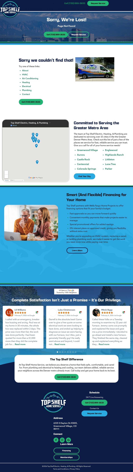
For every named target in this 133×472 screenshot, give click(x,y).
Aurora (81, 154)
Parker (108, 168)
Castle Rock (83, 159)
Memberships (66, 457)
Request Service (98, 3)
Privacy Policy (75, 469)
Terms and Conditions (61, 469)
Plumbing (74, 8)
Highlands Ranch (114, 154)
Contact (103, 8)
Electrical (61, 8)
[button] (57, 351)
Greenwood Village (87, 150)
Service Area (89, 8)
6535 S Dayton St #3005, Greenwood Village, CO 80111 (66, 425)
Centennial (83, 164)
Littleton (110, 159)
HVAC (18, 8)
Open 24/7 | (68, 3)
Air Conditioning (33, 8)
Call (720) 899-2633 (56, 34)
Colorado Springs (86, 168)
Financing (66, 450)
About (8, 8)
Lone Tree (110, 164)
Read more (20, 344)
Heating (49, 8)
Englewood (111, 150)
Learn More (77, 250)
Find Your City (84, 176)
